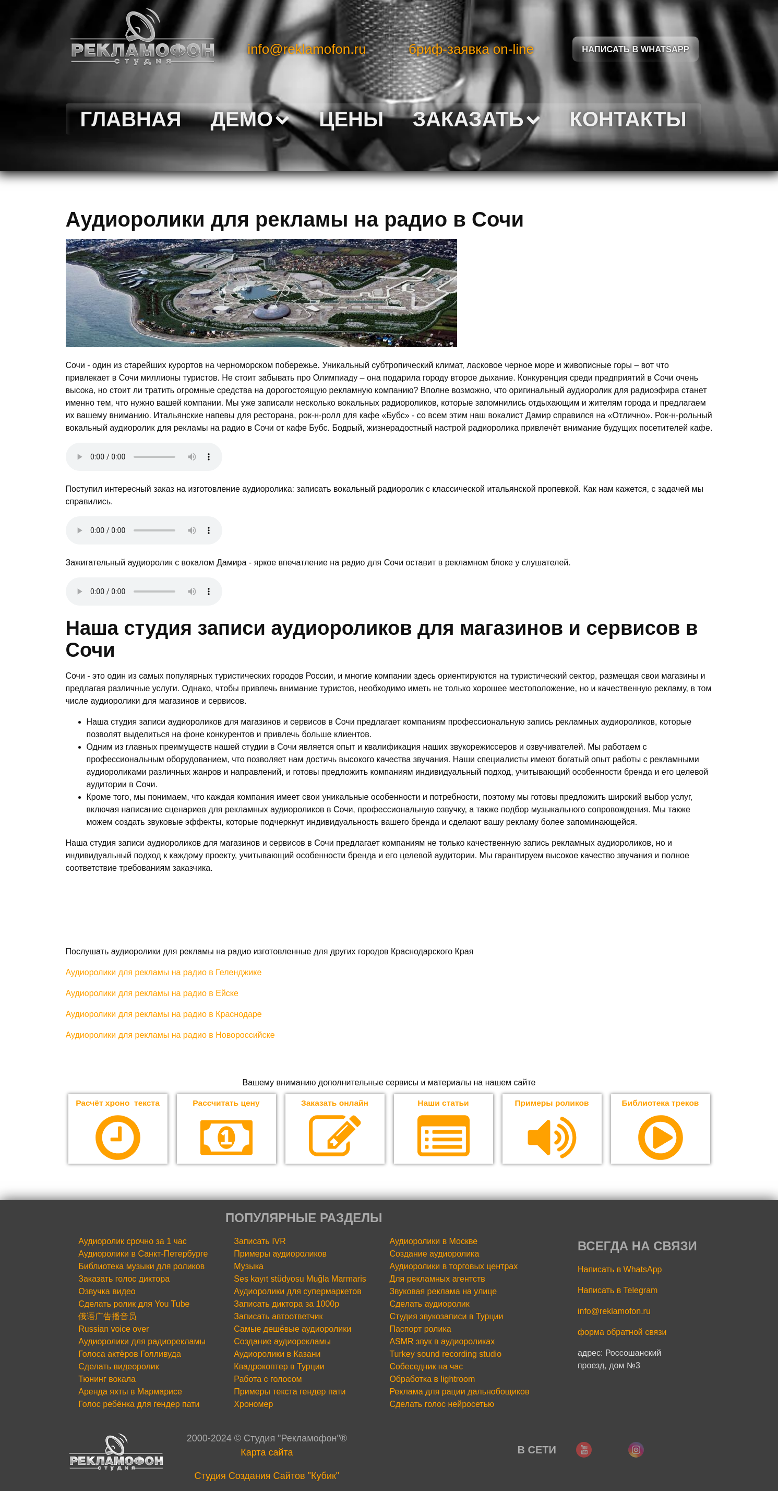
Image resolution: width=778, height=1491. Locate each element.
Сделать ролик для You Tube (133, 1304)
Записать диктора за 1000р (286, 1304)
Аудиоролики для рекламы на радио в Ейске (152, 993)
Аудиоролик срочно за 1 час (132, 1241)
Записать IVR (260, 1241)
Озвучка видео (107, 1291)
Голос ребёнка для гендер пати (138, 1404)
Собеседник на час (426, 1367)
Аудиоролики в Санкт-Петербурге (143, 1254)
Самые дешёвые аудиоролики (292, 1329)
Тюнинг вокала (107, 1379)
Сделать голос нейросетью (441, 1404)
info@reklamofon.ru (306, 49)
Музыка (249, 1266)
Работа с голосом (268, 1379)
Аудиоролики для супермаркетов (297, 1291)
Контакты (628, 119)
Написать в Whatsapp (635, 48)
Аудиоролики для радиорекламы (142, 1342)
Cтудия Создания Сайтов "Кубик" (267, 1476)
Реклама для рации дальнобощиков (459, 1392)
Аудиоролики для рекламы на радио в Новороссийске (170, 1035)
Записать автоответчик (278, 1316)
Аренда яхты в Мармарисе (130, 1392)
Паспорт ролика (420, 1329)
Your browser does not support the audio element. (144, 457)
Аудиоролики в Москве (433, 1241)
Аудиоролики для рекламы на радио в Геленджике (164, 972)
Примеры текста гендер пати (289, 1392)
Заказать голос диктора (124, 1279)
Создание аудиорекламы (282, 1342)
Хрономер (253, 1404)
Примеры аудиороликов (280, 1254)
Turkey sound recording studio (445, 1354)
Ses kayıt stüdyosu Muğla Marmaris (300, 1279)
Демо (250, 119)
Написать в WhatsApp (620, 1269)
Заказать (476, 119)
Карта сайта (267, 1453)
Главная (131, 119)
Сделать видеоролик (118, 1367)
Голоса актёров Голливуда (129, 1354)
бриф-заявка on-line (471, 49)
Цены (351, 119)
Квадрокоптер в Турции (279, 1367)
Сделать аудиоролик (429, 1304)
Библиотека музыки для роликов (141, 1266)
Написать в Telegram (617, 1290)
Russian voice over (113, 1329)
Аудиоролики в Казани (277, 1354)
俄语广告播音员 (107, 1316)
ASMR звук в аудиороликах (442, 1342)
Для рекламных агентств (437, 1279)
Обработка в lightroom (432, 1379)
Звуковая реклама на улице (443, 1291)
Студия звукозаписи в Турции (446, 1316)
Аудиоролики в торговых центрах (453, 1266)
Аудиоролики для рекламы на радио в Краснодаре (164, 1014)
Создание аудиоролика (434, 1254)
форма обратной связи (622, 1332)
